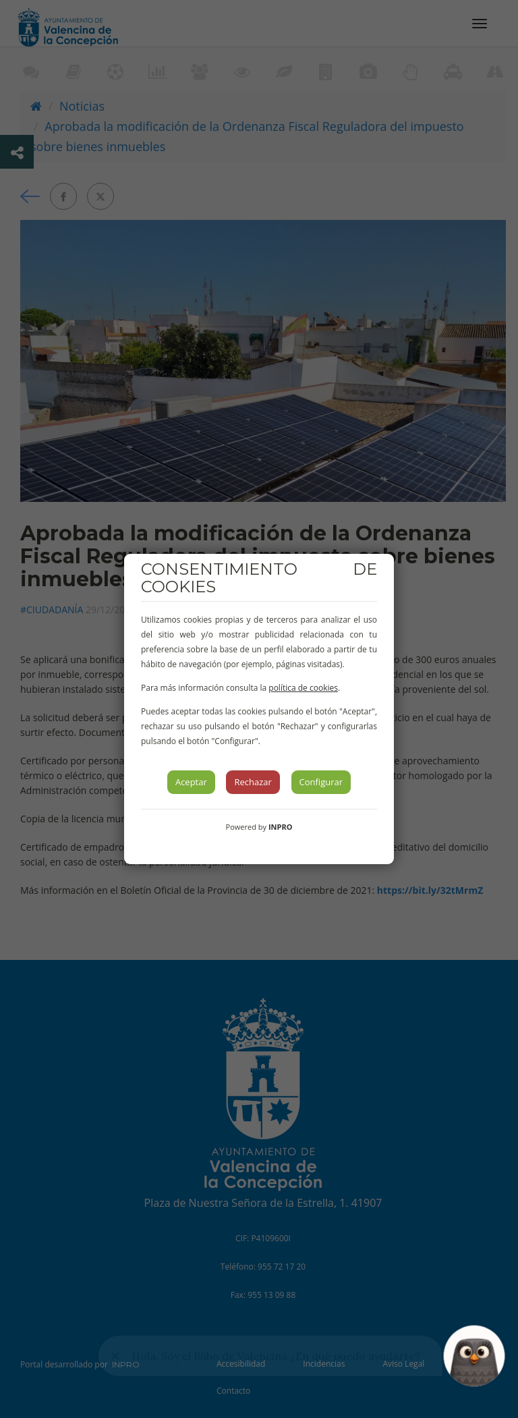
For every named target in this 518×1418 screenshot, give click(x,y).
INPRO (280, 827)
